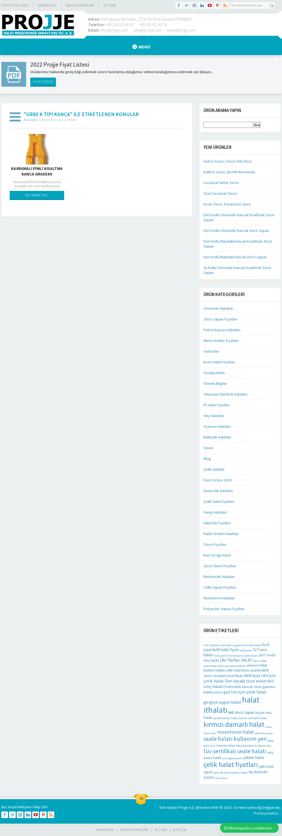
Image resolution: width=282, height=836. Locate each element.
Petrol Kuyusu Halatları (222, 329)
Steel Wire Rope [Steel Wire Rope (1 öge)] (225, 745)
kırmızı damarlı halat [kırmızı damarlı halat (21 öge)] (234, 724)
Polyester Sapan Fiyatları (224, 608)
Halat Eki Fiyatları (217, 522)
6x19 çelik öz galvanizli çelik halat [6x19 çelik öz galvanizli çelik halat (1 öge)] (240, 645)
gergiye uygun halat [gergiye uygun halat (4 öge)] (222, 702)
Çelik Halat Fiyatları (219, 501)
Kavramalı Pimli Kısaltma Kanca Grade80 (37, 171)
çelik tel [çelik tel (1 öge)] (218, 772)
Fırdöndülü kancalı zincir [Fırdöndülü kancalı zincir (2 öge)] (243, 686)
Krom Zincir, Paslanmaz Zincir (227, 204)
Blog (207, 458)
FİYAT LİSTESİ (43, 81)
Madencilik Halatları (219, 576)
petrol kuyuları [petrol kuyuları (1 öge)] (264, 733)
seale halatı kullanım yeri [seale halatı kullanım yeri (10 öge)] (235, 738)
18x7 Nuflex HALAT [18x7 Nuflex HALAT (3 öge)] (236, 660)
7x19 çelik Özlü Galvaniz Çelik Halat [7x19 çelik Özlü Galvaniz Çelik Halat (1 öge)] (235, 655)
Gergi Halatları (215, 512)
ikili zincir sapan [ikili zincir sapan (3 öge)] (241, 712)
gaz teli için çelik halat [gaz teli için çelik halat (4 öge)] (245, 692)
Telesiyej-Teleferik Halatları (226, 394)
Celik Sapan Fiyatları (220, 587)
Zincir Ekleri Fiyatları (220, 565)
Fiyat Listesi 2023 (14, 5)
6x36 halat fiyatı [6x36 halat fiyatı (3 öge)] (225, 649)
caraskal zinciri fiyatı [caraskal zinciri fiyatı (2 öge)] (228, 675)
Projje (183, 807)
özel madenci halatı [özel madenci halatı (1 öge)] (236, 772)
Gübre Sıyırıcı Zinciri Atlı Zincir (228, 161)
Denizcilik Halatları (218, 490)
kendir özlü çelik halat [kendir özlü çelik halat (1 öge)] (253, 718)
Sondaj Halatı (214, 372)
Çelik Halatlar (214, 469)
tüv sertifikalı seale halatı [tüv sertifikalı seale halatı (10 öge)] (235, 751)
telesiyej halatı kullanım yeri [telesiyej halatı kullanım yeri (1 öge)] (253, 745)
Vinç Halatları (214, 415)
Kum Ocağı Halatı (217, 555)
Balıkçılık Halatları (217, 437)
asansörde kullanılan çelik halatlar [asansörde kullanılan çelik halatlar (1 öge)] (225, 666)
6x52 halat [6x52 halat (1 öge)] (246, 650)
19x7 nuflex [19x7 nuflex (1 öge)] (260, 661)
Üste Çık (179, 829)
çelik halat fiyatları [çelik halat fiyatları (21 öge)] (231, 764)
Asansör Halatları (217, 426)
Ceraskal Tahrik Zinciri (221, 182)
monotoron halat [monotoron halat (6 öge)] (235, 732)
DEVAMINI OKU (36, 195)
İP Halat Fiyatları (217, 404)
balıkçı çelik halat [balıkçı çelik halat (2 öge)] (228, 670)
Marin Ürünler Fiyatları (221, 340)
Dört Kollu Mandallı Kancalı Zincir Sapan (235, 256)
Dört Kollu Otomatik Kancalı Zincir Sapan (236, 230)
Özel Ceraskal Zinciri (220, 193)
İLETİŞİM (110, 5)
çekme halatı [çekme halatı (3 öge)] (253, 757)
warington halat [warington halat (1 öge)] (232, 758)
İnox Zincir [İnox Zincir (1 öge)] (221, 778)
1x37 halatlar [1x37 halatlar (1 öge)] (211, 645)
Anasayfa (30, 119)
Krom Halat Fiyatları (219, 362)
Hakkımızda (47, 5)
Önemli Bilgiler (215, 383)
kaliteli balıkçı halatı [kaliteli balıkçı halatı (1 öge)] (225, 718)
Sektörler (211, 351)
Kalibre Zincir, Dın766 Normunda (229, 171)
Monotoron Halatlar (219, 598)
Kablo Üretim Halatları (221, 533)
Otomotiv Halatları (218, 308)
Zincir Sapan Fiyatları (220, 319)
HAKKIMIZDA (105, 829)
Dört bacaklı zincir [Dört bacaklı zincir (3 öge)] (240, 681)
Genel (208, 447)
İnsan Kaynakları (80, 5)
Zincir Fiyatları (215, 544)
